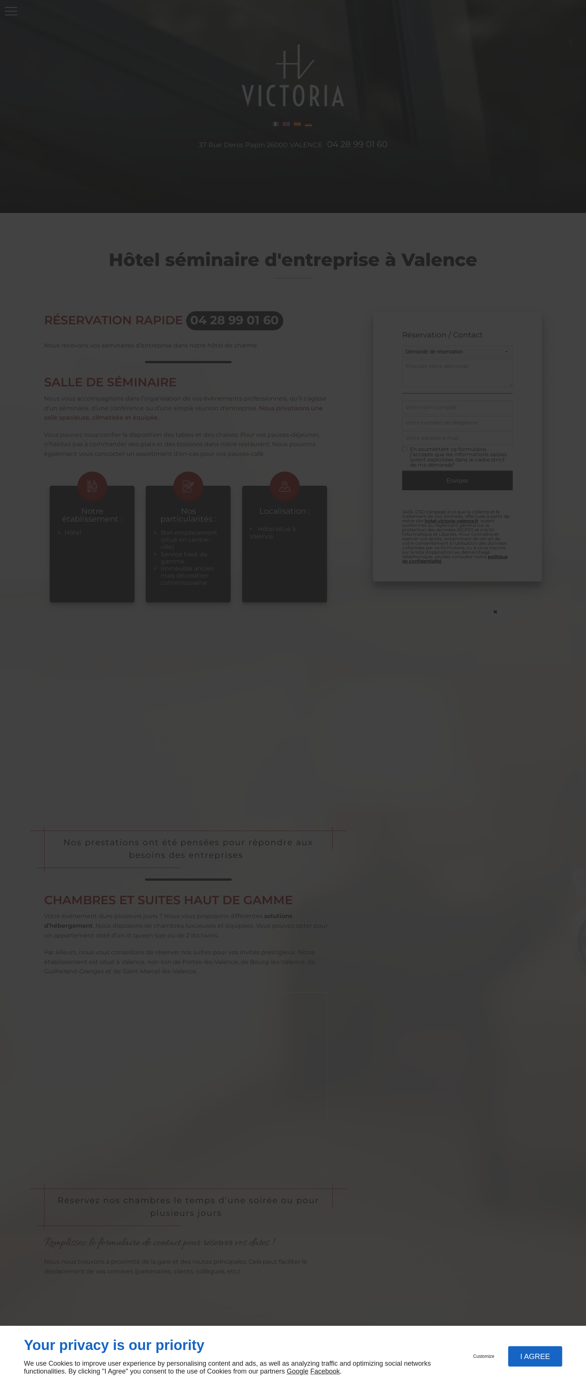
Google (297, 1371)
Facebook (325, 1371)
